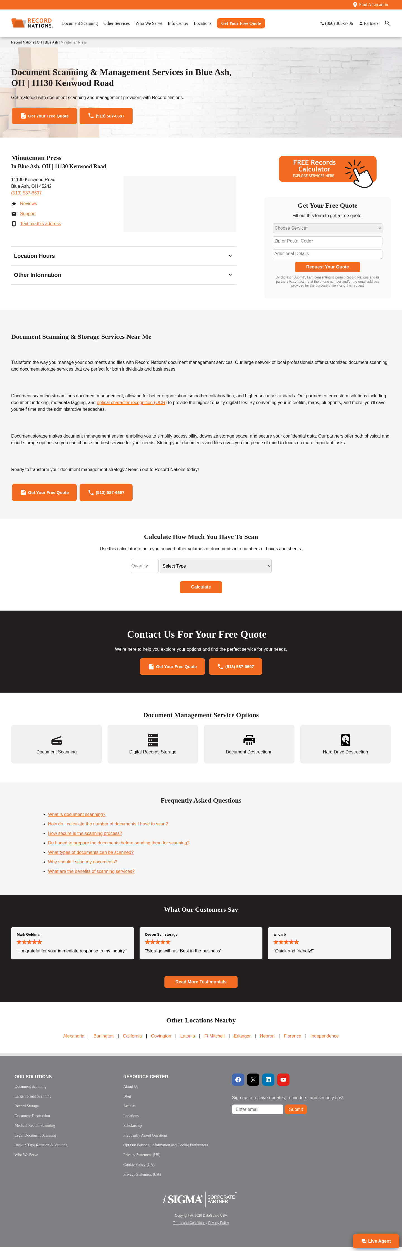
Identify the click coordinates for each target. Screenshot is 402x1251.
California (132, 1040)
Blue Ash (51, 42)
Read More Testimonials (201, 985)
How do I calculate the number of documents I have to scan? (108, 827)
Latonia (187, 1040)
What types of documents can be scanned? (91, 856)
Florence (292, 1040)
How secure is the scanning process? (85, 837)
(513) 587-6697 (26, 194)
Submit (296, 1113)
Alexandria (74, 1040)
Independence (324, 1040)
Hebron (267, 1040)
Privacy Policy (218, 1227)
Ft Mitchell (214, 1040)
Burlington (104, 1040)
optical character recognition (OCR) (132, 404)
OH (39, 42)
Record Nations (22, 42)
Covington (161, 1040)
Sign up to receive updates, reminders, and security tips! (287, 1101)
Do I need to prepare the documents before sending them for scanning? (119, 846)
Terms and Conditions (189, 1227)
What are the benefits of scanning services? (91, 875)
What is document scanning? (76, 818)
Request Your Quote (327, 268)
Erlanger (242, 1040)
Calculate (201, 589)
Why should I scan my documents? (82, 865)
